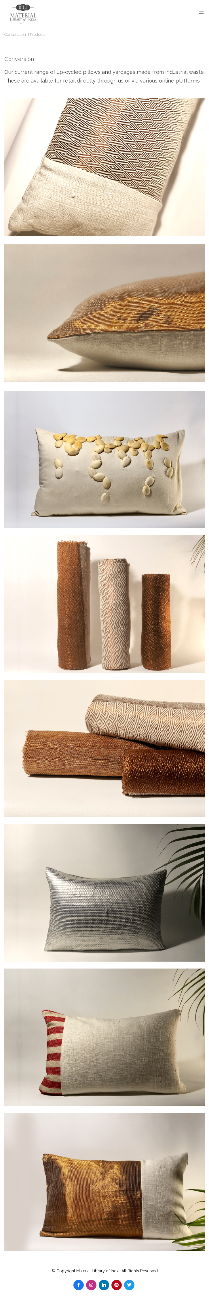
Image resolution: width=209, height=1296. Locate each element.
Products (37, 34)
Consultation (15, 34)
